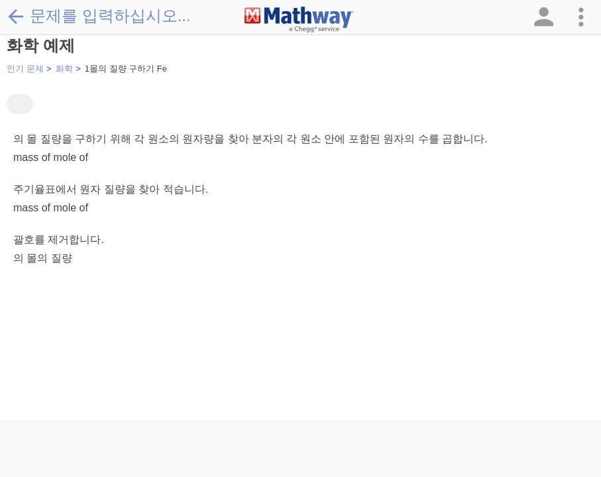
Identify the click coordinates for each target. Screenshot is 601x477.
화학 (64, 69)
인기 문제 (25, 69)
